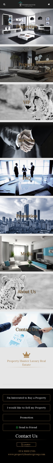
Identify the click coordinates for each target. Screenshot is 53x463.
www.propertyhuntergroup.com (26, 454)
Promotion (26, 417)
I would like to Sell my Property (26, 407)
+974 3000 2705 (26, 451)
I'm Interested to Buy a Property (26, 397)
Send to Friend (26, 427)
